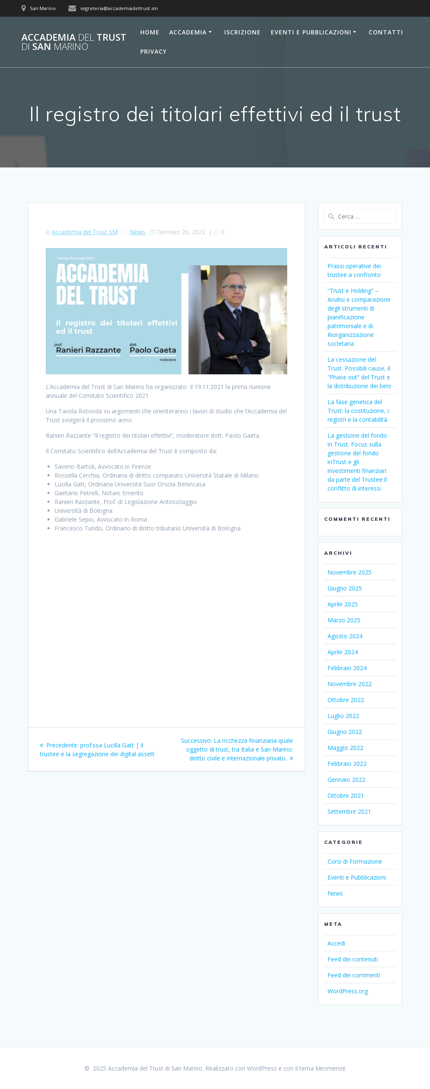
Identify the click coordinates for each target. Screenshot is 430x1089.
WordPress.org (348, 991)
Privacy (153, 51)
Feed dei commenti (354, 975)
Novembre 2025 (350, 572)
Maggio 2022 (345, 748)
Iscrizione (242, 32)
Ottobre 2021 (346, 795)
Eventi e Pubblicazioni (311, 32)
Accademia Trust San (73, 42)
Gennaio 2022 (346, 779)
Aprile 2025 (343, 604)
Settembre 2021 (349, 811)
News (137, 232)
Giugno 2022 (345, 732)
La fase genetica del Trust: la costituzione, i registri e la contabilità (358, 410)
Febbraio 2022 (347, 764)
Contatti (386, 32)
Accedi (336, 943)
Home (150, 32)
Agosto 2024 (345, 636)
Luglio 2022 (343, 716)
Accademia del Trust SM (85, 232)
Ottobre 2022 (346, 700)
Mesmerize (330, 1068)
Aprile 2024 (343, 652)
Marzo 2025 (344, 620)
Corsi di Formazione (355, 861)
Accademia (188, 32)
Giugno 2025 (345, 588)
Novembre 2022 (350, 684)
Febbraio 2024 (347, 668)
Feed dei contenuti (353, 959)
